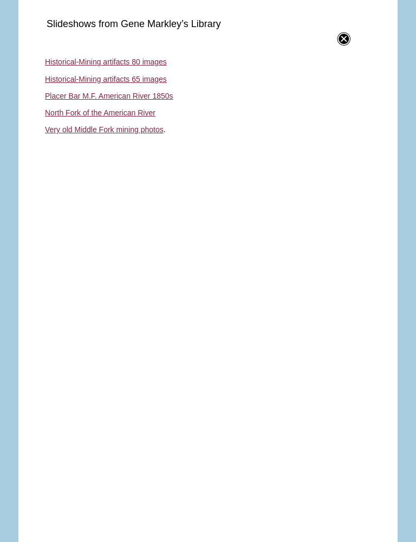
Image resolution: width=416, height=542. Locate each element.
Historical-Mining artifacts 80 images (106, 61)
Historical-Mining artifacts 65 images (106, 79)
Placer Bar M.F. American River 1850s (109, 96)
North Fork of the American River (100, 112)
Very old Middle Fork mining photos (104, 129)
